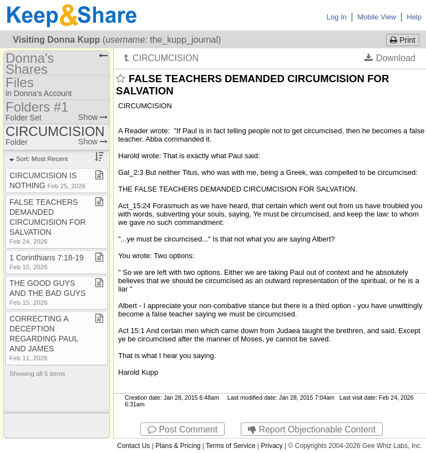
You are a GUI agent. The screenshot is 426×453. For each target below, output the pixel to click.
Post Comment (182, 429)
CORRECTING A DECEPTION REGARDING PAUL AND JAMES (43, 337)
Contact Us (133, 446)
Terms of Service (230, 446)
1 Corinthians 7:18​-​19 (46, 261)
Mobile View (376, 17)
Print (402, 40)
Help (414, 17)
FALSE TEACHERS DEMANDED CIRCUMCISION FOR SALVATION (47, 221)
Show (93, 117)
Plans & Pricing (177, 446)
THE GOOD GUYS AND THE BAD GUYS (47, 292)
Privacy (271, 446)
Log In (337, 17)
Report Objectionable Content (312, 429)
